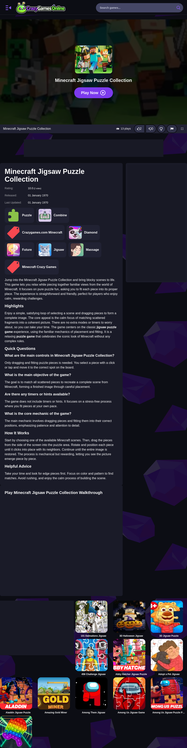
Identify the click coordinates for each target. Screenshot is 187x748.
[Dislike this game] (151, 129)
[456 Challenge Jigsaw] (93, 657)
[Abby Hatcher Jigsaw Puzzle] (131, 657)
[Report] (171, 129)
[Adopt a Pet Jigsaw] (169, 657)
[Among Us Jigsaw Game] (131, 695)
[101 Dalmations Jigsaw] (93, 619)
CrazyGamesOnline (41, 8)
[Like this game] (139, 129)
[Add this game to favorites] (161, 129)
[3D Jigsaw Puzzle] (169, 619)
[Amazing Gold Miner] (56, 695)
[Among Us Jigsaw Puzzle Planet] (169, 695)
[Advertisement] (93, 148)
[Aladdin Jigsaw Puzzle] (18, 695)
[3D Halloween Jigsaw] (131, 619)
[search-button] (178, 8)
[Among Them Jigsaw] (93, 695)
